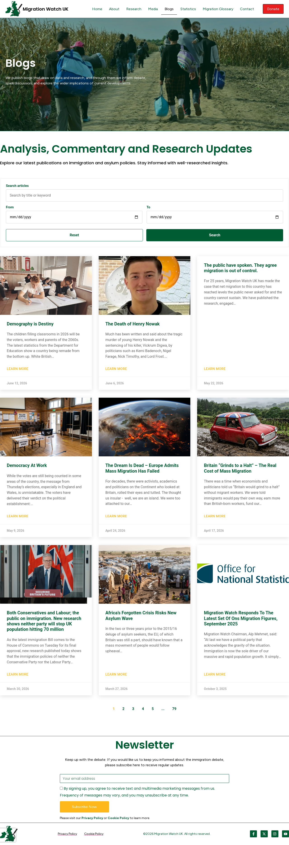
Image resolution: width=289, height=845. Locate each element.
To (148, 207)
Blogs (168, 9)
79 (174, 709)
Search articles (17, 186)
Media (152, 9)
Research (132, 9)
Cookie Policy (118, 818)
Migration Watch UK (45, 9)
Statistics (187, 9)
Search (83, 235)
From (10, 207)
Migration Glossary (217, 9)
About (113, 9)
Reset (30, 235)
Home (96, 9)
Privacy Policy (92, 818)
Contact (246, 9)
